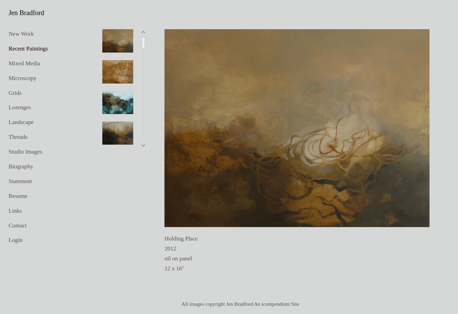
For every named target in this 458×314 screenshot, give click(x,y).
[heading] (26, 13)
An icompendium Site (276, 304)
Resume (18, 196)
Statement (20, 181)
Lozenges (20, 107)
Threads (18, 137)
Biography (21, 166)
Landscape (21, 122)
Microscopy (22, 78)
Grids (15, 93)
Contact (18, 225)
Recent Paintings (28, 48)
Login (16, 240)
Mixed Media (24, 63)
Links (15, 211)
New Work (21, 34)
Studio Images (25, 151)
